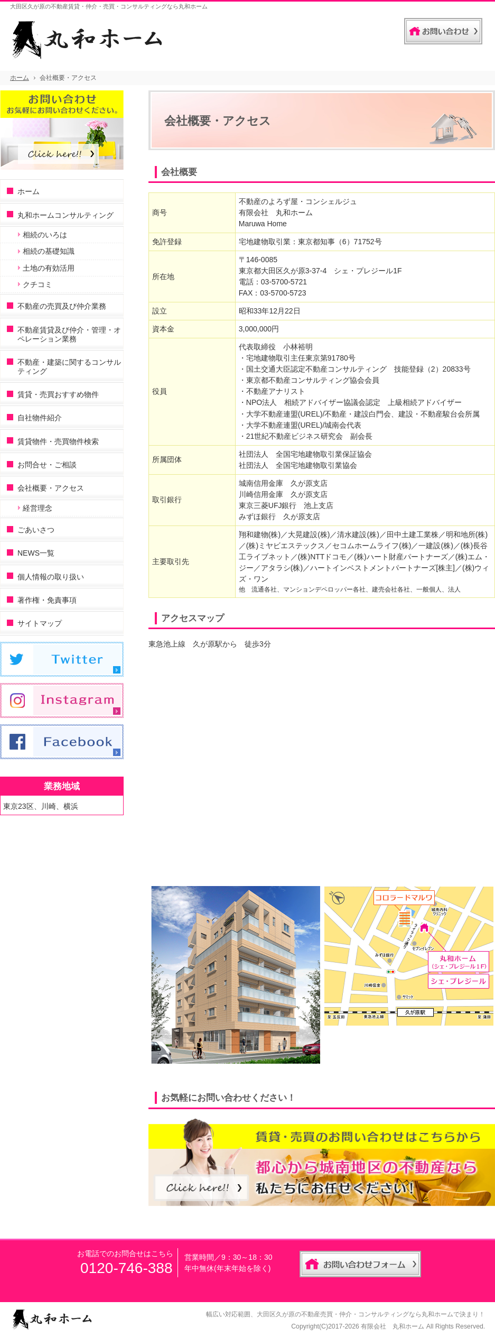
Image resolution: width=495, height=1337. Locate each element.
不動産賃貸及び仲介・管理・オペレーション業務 (69, 334)
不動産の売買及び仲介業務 (61, 306)
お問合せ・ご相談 (47, 464)
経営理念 (37, 508)
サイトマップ (39, 623)
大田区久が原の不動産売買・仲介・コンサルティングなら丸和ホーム (355, 1314)
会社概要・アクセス (50, 488)
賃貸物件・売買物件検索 (58, 441)
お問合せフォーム (443, 31)
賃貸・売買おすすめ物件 (58, 394)
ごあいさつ (35, 529)
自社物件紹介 (39, 417)
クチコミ (37, 284)
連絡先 (385, 29)
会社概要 (179, 172)
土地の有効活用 (48, 268)
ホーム (28, 191)
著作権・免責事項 (47, 600)
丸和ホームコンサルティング (65, 215)
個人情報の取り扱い (50, 577)
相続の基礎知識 (48, 251)
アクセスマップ (192, 618)
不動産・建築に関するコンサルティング (69, 366)
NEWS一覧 (35, 553)
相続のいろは (45, 234)
